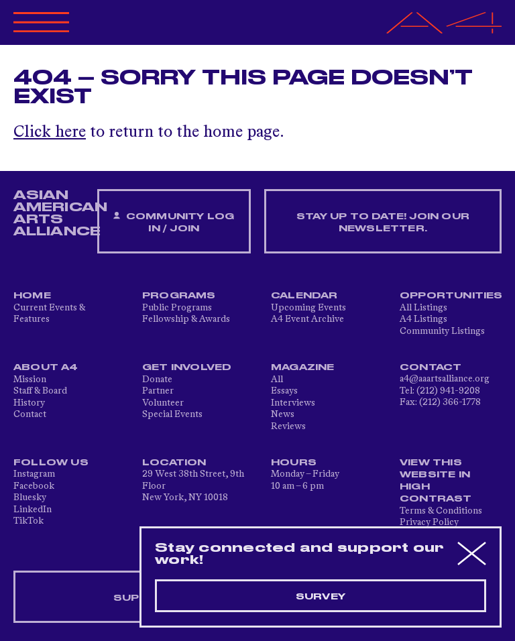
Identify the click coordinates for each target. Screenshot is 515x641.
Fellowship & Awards (186, 319)
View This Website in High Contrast (436, 481)
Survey (320, 597)
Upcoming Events (308, 307)
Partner (158, 391)
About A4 (45, 367)
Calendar (304, 296)
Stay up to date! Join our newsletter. (382, 223)
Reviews (288, 426)
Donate (157, 379)
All (277, 379)
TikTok (28, 521)
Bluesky (29, 497)
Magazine (303, 367)
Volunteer (163, 403)
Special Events (172, 414)
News (282, 414)
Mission (29, 379)
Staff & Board (40, 391)
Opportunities (451, 296)
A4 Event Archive (307, 319)
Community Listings (442, 331)
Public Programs (177, 307)
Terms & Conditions (441, 511)
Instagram (34, 474)
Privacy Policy (429, 522)
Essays (284, 391)
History (29, 403)
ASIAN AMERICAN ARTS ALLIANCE (60, 213)
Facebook (33, 486)
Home (32, 296)
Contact (29, 414)
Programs (179, 296)
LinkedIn (32, 509)
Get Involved (186, 367)
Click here (49, 133)
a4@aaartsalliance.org (445, 379)
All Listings (423, 307)
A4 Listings (423, 319)
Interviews (293, 403)
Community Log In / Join (173, 222)
